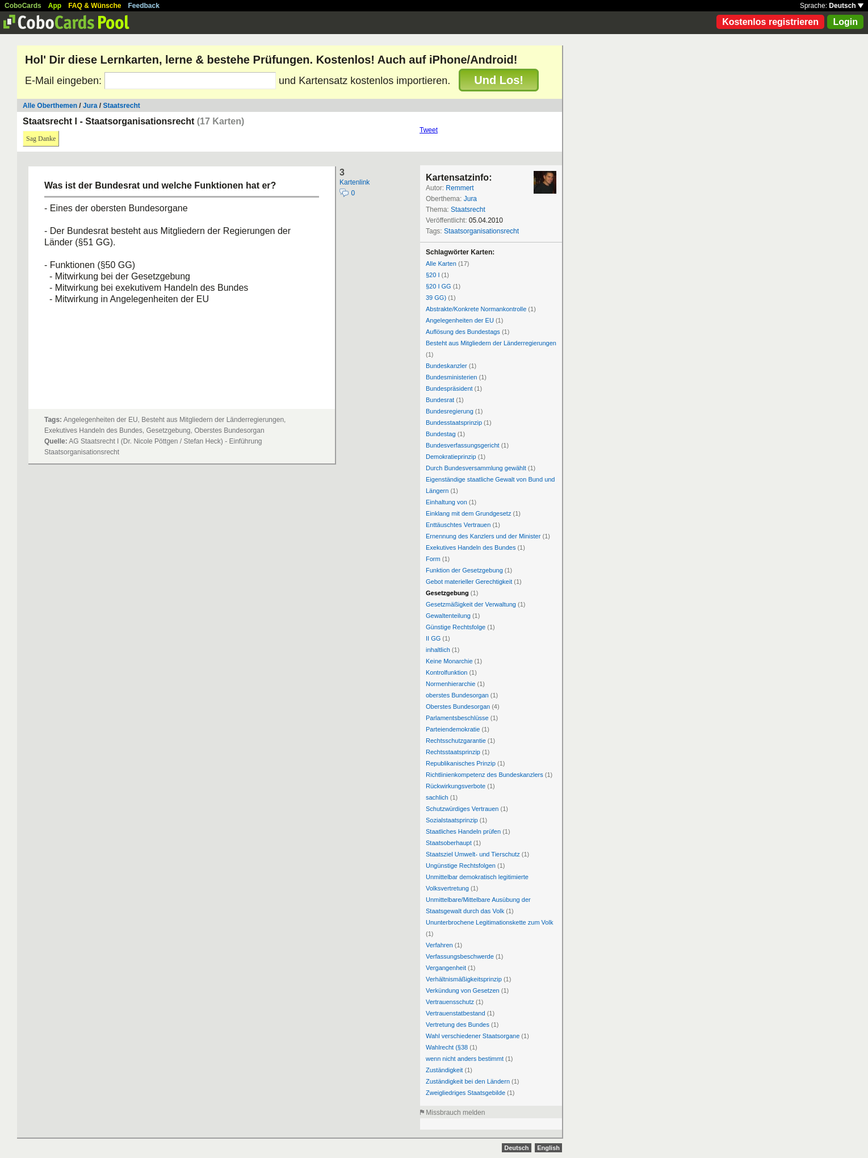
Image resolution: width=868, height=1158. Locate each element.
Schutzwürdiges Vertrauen (462, 808)
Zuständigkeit (444, 1070)
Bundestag (441, 433)
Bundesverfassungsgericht (463, 445)
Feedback (144, 6)
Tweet (429, 130)
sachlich (437, 797)
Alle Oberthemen (50, 106)
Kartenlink (354, 182)
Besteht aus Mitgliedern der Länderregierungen (491, 343)
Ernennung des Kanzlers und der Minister (483, 536)
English (548, 1147)
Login (845, 22)
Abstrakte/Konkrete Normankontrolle (476, 309)
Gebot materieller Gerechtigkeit (469, 581)
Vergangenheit (446, 967)
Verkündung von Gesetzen (463, 990)
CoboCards (23, 6)
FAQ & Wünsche (94, 6)
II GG (433, 638)
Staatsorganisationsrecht (481, 231)
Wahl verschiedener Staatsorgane (472, 1035)
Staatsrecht (121, 106)
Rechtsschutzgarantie (456, 740)
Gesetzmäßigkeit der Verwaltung (471, 604)
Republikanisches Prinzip (461, 763)
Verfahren (439, 945)
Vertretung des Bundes (457, 1024)
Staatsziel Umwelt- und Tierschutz (473, 854)
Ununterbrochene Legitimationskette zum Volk (489, 922)
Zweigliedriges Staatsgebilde (465, 1092)
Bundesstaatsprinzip (454, 422)
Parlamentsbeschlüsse (457, 717)
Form (433, 558)
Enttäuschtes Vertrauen (458, 524)
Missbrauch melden (455, 1113)
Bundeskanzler (446, 365)
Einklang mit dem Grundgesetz (468, 513)
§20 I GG (438, 286)
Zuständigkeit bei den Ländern (468, 1081)
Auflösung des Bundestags (463, 331)
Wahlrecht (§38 (447, 1047)
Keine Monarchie (449, 661)
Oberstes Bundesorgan (458, 706)
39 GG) (436, 297)
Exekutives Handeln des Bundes (470, 547)
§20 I (432, 274)
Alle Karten (441, 263)
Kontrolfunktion (446, 672)
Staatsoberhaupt (449, 842)
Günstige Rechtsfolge (455, 627)
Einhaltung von (446, 502)
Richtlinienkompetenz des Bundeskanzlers (484, 774)
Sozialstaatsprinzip (452, 820)
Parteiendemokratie (453, 729)
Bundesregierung (449, 411)
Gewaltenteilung (448, 615)
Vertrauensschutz (450, 1001)
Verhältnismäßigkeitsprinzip (464, 979)
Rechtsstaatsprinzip (453, 752)
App (54, 6)
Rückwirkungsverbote (455, 786)
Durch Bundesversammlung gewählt (476, 468)
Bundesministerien (451, 377)
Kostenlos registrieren (770, 22)
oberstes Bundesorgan (457, 695)
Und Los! (498, 80)
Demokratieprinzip (451, 456)
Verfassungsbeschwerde (460, 956)
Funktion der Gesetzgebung (464, 570)
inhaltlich (438, 649)
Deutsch (846, 6)
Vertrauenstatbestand (455, 1013)
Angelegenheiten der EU (460, 320)
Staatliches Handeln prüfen (463, 831)
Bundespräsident (449, 388)
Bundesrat (440, 399)
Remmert (459, 188)
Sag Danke (41, 139)
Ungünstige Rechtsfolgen (461, 865)
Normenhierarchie (450, 683)
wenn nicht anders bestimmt (465, 1058)
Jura (90, 106)
